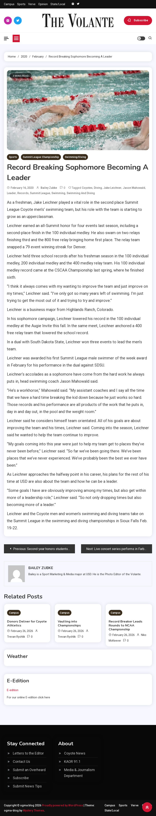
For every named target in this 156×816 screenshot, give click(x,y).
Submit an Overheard (29, 770)
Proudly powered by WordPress (63, 805)
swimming (58, 193)
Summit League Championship (41, 156)
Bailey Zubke (49, 187)
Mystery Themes (33, 810)
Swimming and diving (81, 193)
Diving (98, 187)
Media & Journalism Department (79, 773)
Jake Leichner (112, 187)
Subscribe (138, 20)
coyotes (87, 187)
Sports (21, 4)
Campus (9, 4)
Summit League (40, 193)
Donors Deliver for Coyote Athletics (27, 623)
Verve (31, 4)
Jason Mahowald (134, 187)
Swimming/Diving (75, 156)
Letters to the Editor (28, 753)
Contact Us (21, 761)
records (23, 193)
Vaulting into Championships (69, 623)
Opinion (43, 4)
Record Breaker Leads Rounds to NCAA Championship (125, 625)
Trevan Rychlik (16, 636)
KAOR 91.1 (72, 761)
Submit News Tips (27, 786)
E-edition (12, 690)
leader (11, 193)
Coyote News (74, 753)
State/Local (57, 4)
